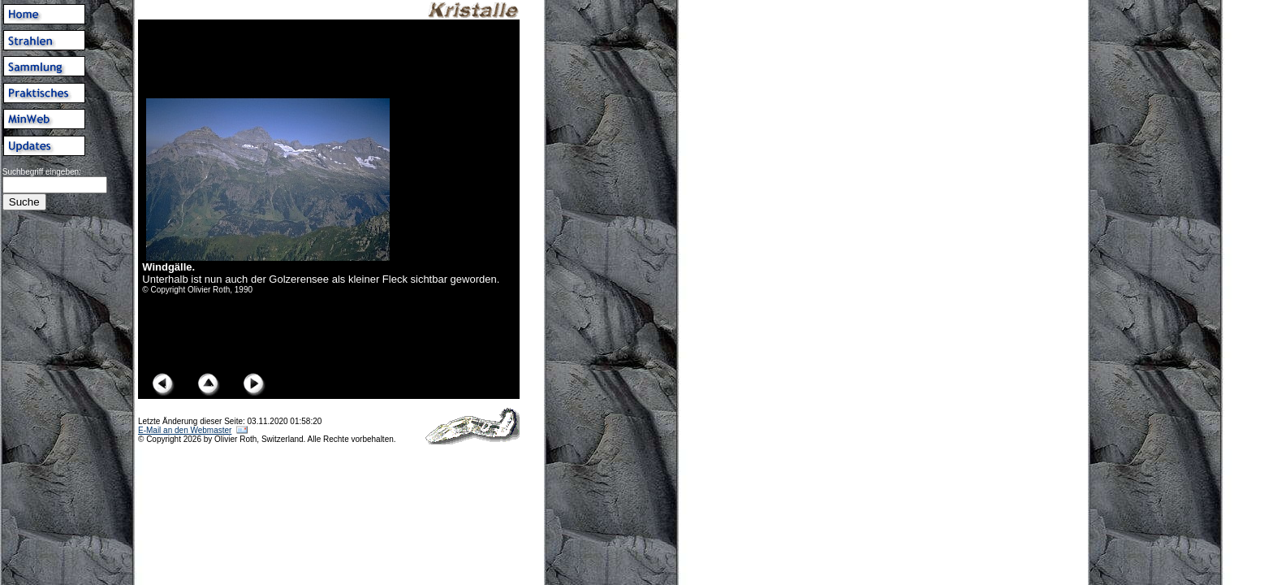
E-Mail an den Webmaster (184, 430)
